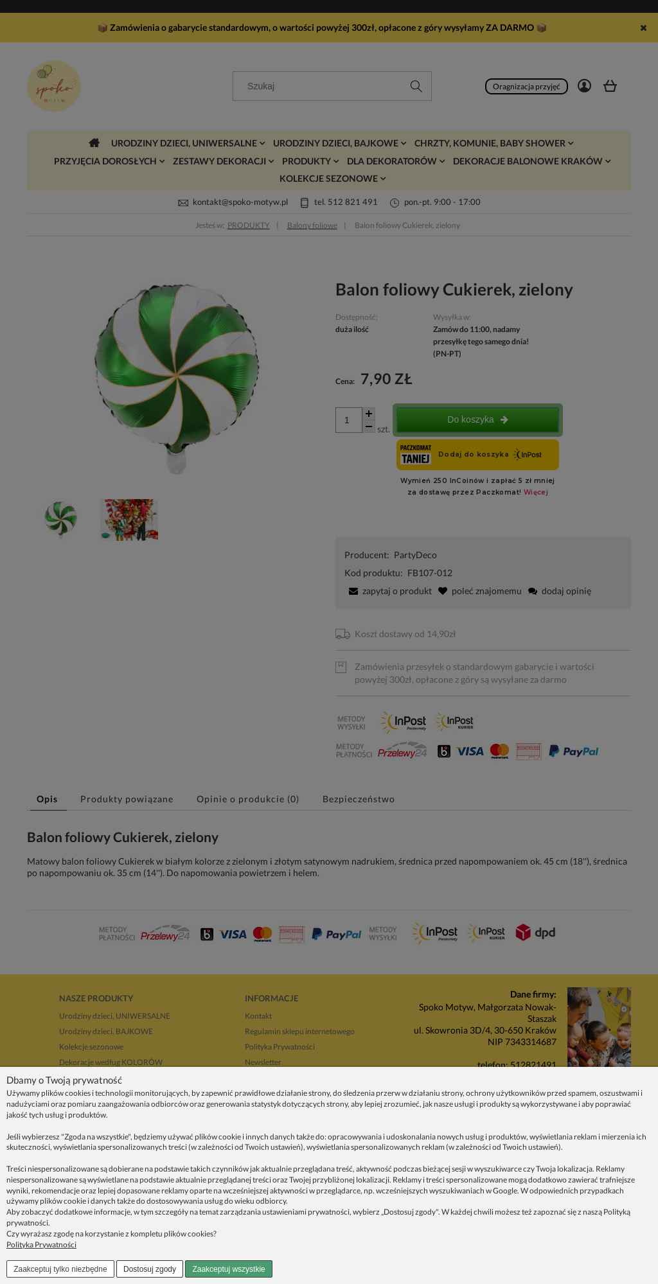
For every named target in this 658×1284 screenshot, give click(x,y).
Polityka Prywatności (41, 1244)
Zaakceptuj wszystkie (228, 1269)
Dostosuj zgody (149, 1269)
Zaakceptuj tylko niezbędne (60, 1269)
